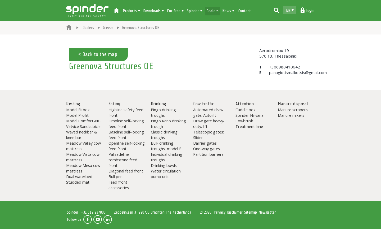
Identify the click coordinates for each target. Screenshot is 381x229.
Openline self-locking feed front (126, 145)
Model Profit (77, 115)
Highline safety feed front (125, 112)
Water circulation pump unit (166, 173)
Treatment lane (249, 126)
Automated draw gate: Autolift (208, 112)
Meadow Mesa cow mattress (83, 168)
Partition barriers (208, 154)
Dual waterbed (79, 176)
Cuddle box (245, 109)
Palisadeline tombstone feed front (122, 160)
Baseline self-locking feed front (126, 134)
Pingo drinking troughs (163, 112)
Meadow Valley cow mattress (83, 145)
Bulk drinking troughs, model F (166, 145)
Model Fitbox (78, 109)
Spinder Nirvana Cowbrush (249, 118)
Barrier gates (205, 143)
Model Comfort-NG (83, 120)
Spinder (87, 10)
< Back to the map (97, 54)
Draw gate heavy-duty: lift (209, 123)
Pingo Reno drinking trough (168, 123)
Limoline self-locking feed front (126, 123)
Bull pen (115, 176)
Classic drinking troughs (164, 134)
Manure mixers (291, 115)
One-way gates (206, 148)
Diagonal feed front (125, 171)
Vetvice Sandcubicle (83, 126)
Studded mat (77, 182)
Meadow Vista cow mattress (82, 157)
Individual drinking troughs (166, 157)
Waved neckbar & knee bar (81, 134)
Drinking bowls (164, 165)
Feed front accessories (118, 184)
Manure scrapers (293, 109)
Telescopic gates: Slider (208, 134)
